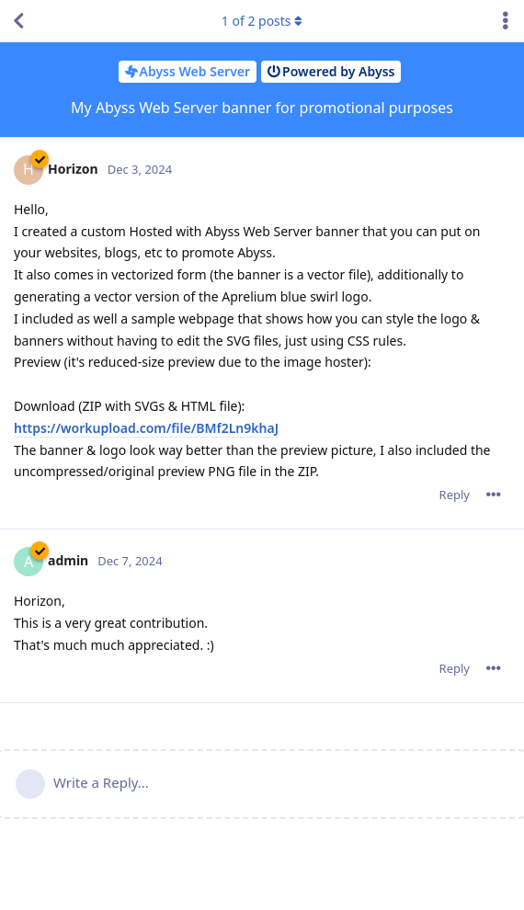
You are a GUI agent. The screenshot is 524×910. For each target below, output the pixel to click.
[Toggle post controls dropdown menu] (493, 494)
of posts (262, 20)
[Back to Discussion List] (18, 21)
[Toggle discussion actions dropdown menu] (505, 21)
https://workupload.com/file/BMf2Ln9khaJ (146, 428)
